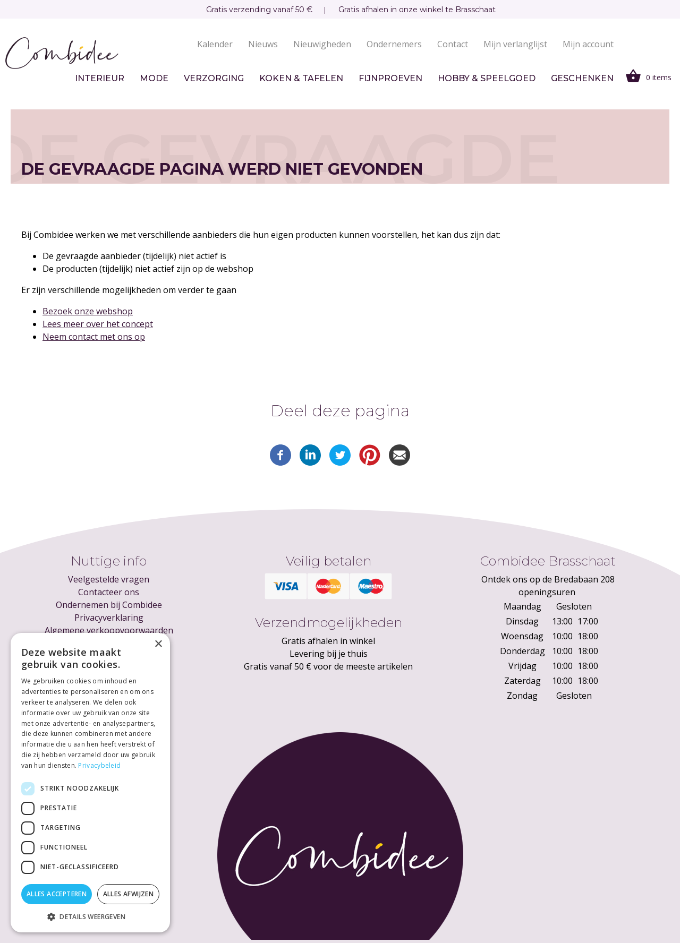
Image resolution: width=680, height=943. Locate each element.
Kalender (215, 44)
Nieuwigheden (322, 44)
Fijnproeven (390, 78)
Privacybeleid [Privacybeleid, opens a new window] (99, 765)
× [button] (158, 644)
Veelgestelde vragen (108, 579)
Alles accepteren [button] (57, 893)
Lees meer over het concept (97, 324)
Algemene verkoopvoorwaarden (109, 630)
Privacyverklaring (108, 617)
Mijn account (588, 44)
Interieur (99, 78)
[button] (90, 916)
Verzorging (214, 78)
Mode (154, 78)
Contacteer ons (108, 592)
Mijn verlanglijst (515, 44)
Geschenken (582, 78)
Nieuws (263, 44)
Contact (452, 44)
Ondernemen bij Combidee (109, 605)
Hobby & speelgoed (487, 78)
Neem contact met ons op (93, 336)
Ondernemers (394, 44)
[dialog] (90, 782)
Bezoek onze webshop (87, 311)
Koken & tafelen (301, 78)
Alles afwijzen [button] (128, 893)
